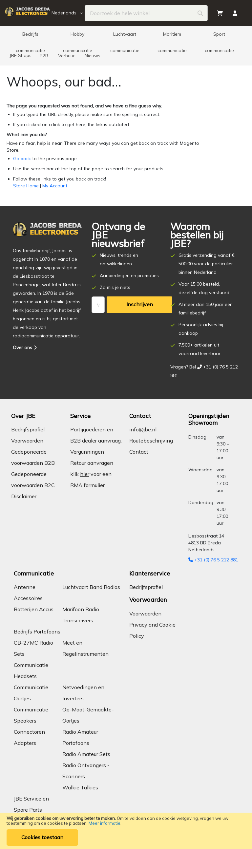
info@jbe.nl (143, 429)
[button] (68, 13)
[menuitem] (30, 36)
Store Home (26, 186)
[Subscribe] (139, 304)
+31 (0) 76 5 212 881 (213, 560)
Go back (22, 158)
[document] (126, 831)
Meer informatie (104, 823)
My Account (54, 186)
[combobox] (146, 13)
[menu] (126, 46)
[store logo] (27, 13)
